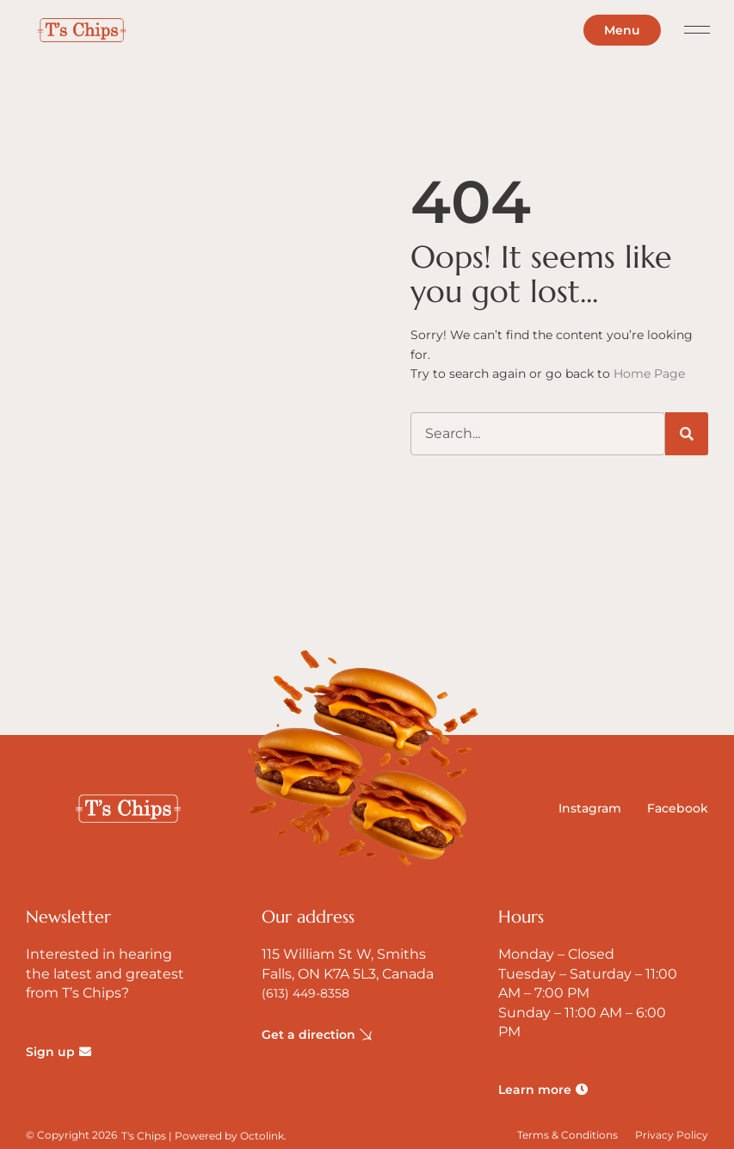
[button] (697, 30)
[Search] (686, 433)
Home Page (649, 373)
